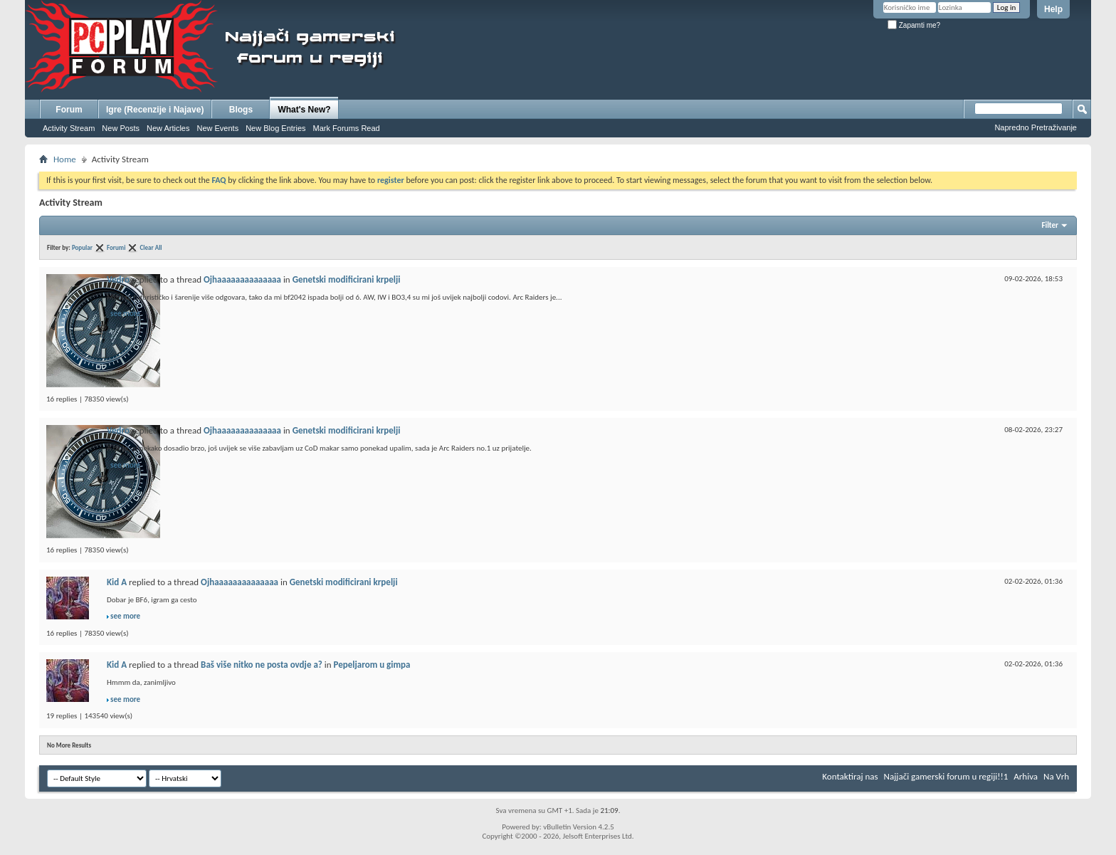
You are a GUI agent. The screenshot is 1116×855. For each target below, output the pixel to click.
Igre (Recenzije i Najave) (155, 110)
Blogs (241, 110)
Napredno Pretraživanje (1035, 127)
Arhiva (1026, 776)
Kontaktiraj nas (850, 776)
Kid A (117, 582)
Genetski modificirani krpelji (347, 279)
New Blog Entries (275, 128)
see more (125, 313)
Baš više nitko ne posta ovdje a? (261, 664)
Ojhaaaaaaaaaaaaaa (242, 279)
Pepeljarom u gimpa (372, 664)
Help (1053, 9)
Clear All (151, 247)
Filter (1049, 225)
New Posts (121, 128)
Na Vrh (1056, 776)
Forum (69, 110)
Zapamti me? (914, 25)
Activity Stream (69, 128)
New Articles (168, 128)
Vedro (118, 279)
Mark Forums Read (346, 128)
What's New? (304, 110)
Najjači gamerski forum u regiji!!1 (946, 776)
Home (64, 159)
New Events (217, 128)
